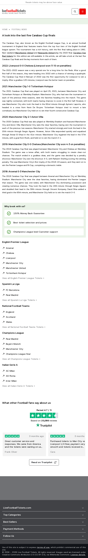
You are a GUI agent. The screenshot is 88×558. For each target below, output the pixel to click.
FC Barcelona (12, 290)
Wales (9, 322)
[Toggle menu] (82, 11)
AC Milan (10, 370)
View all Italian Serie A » (18, 386)
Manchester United (24, 53)
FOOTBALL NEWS (19, 29)
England (10, 312)
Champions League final (18, 354)
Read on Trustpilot (44, 462)
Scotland (10, 317)
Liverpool (10, 258)
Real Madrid (12, 295)
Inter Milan (11, 380)
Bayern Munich (13, 344)
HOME (4, 29)
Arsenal (10, 248)
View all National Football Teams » (23, 327)
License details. (78, 554)
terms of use (43, 547)
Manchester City (14, 263)
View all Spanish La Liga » (19, 300)
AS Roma (10, 375)
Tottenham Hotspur (16, 273)
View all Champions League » (21, 359)
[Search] (75, 11)
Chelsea (10, 253)
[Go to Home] (14, 11)
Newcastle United (46, 53)
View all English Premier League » (23, 278)
